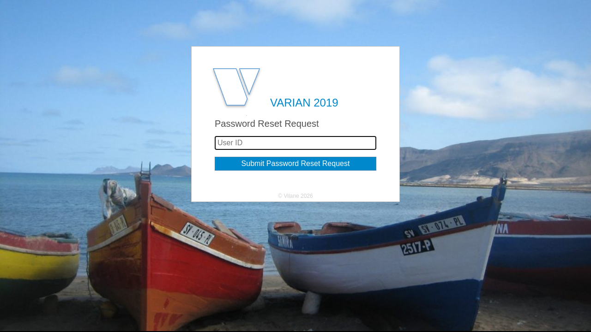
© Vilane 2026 (295, 196)
